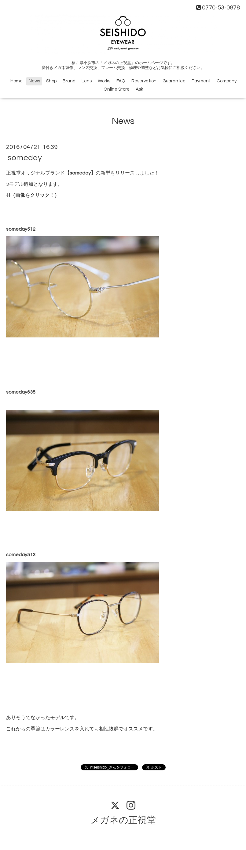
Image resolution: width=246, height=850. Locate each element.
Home (16, 81)
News (34, 81)
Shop (51, 81)
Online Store (117, 89)
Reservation (143, 81)
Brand (69, 81)
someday (25, 158)
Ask (139, 89)
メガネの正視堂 (123, 820)
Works (104, 81)
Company (227, 81)
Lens (87, 81)
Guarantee (174, 81)
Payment (201, 81)
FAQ (120, 81)
